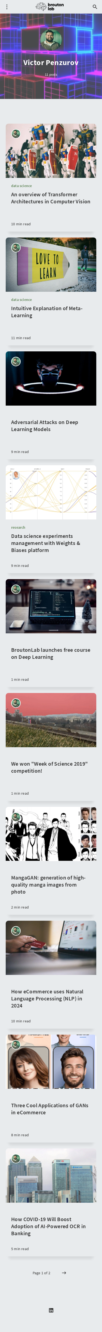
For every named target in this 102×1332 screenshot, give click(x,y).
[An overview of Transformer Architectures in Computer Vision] (51, 211)
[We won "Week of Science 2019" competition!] (51, 774)
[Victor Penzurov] (16, 134)
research (18, 527)
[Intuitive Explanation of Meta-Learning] (51, 325)
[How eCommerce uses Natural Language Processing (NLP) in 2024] (51, 1002)
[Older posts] (63, 1272)
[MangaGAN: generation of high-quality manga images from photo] (51, 888)
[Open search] (95, 7)
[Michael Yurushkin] (16, 475)
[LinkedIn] (51, 1310)
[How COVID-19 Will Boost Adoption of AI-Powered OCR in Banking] (51, 1229)
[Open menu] (7, 7)
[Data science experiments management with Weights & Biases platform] (51, 552)
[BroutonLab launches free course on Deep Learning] (51, 660)
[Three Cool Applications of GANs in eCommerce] (51, 1115)
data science (21, 185)
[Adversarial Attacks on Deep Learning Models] (51, 432)
